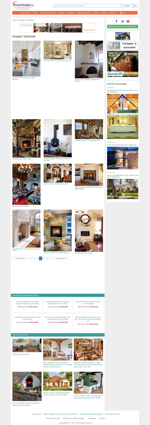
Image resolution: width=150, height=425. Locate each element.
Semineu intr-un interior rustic (21, 159)
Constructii (110, 87)
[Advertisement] (58, 101)
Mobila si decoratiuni (47, 13)
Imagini (71, 13)
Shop (35, 13)
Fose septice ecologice (112, 414)
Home (14, 20)
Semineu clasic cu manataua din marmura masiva (26, 249)
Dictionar (104, 13)
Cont (123, 13)
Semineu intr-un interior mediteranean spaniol (87, 80)
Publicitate (92, 418)
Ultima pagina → (62, 258)
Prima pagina (25, 13)
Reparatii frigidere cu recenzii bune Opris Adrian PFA (60, 414)
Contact (102, 418)
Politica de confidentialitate (73, 418)
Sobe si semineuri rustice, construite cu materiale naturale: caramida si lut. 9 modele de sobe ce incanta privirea (57, 365)
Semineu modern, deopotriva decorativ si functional (57, 159)
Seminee (29, 20)
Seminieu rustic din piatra (20, 206)
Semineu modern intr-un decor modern (56, 252)
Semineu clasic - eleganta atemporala (56, 184)
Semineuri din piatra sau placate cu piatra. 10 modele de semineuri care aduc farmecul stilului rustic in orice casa (88, 365)
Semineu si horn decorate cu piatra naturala (23, 78)
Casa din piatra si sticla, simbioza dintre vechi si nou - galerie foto (122, 91)
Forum (95, 13)
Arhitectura (110, 142)
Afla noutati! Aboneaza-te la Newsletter (122, 26)
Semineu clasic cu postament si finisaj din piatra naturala (88, 188)
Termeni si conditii (53, 418)
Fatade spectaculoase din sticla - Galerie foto (121, 145)
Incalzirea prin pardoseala (20, 354)
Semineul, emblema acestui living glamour (57, 60)
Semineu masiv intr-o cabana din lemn (87, 140)
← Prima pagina (20, 258)
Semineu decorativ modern (83, 253)
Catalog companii (83, 13)
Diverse (113, 13)
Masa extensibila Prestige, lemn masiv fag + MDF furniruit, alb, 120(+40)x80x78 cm (88, 319)
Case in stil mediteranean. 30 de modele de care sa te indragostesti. (123, 176)
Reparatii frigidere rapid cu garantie (91, 414)
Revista (62, 13)
